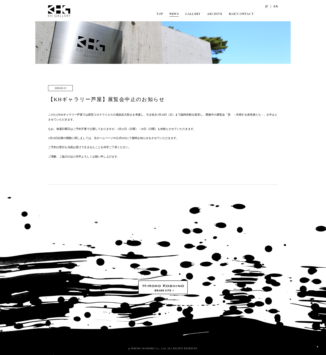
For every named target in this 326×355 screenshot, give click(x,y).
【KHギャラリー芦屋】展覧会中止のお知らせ (106, 99)
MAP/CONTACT (241, 14)
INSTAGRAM (266, 14)
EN (275, 6)
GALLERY (193, 14)
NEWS (174, 14)
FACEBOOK (275, 14)
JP (266, 6)
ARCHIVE (214, 14)
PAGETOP (317, 346)
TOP (159, 14)
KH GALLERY (59, 11)
